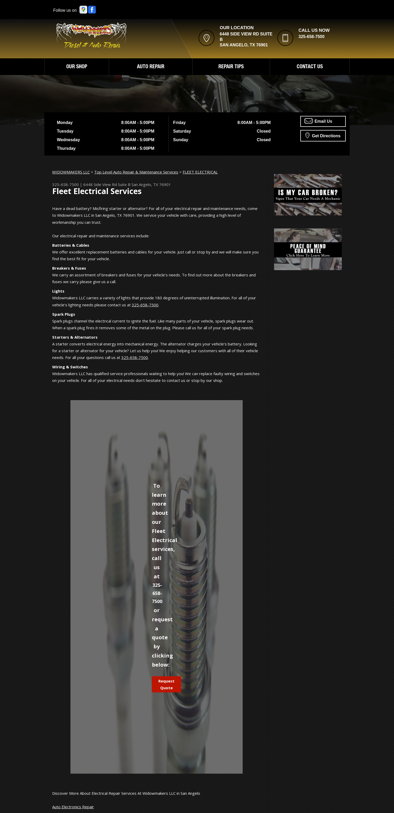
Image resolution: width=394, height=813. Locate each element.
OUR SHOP (76, 67)
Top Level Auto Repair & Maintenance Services (136, 172)
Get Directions (323, 135)
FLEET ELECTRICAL (200, 172)
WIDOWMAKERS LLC (71, 172)
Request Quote (166, 684)
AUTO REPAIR (150, 67)
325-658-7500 (312, 36)
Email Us (318, 120)
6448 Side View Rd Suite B (106, 184)
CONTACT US (310, 67)
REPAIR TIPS (231, 67)
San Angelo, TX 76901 (151, 184)
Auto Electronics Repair (73, 806)
